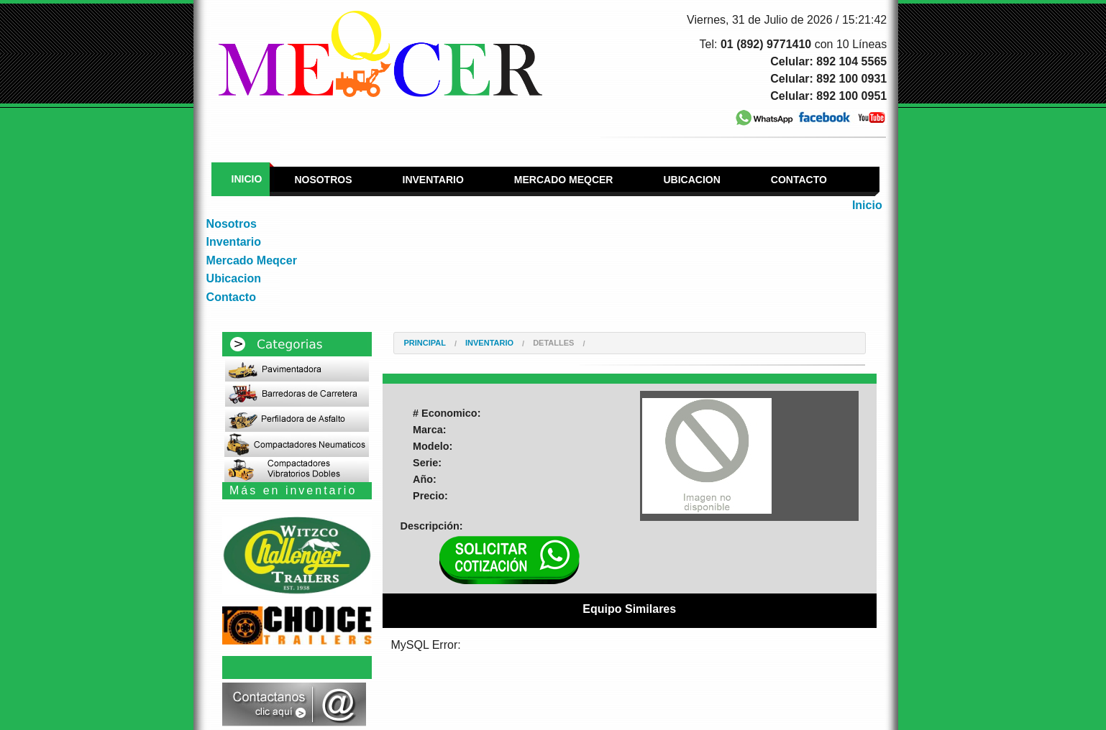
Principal (425, 343)
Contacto (799, 179)
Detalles (553, 343)
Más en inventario (293, 490)
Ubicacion (691, 179)
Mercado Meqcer (563, 179)
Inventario (433, 179)
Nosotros (323, 179)
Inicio (247, 179)
